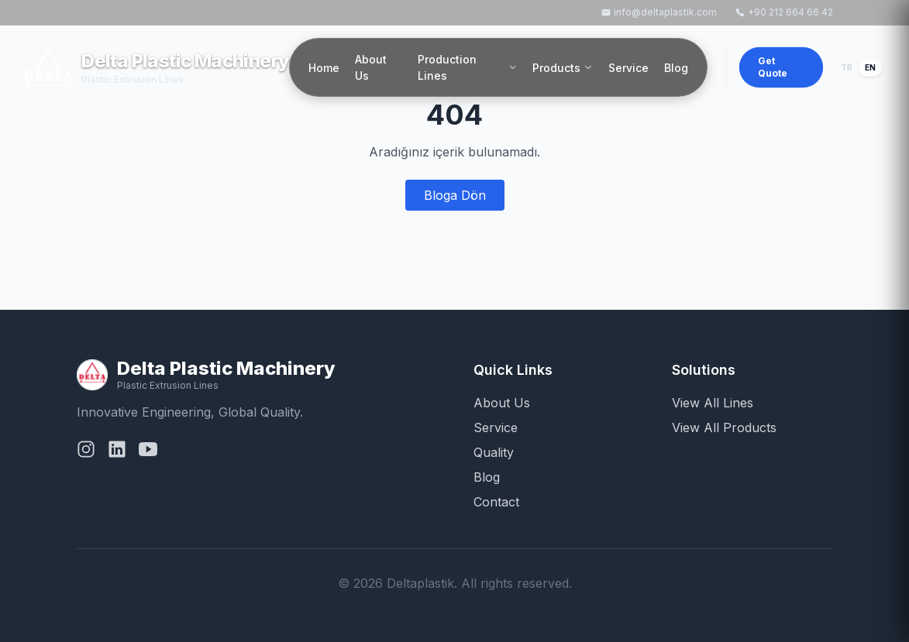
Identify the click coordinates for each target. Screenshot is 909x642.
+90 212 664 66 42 (784, 12)
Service (628, 67)
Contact (496, 502)
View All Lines (712, 402)
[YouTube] (148, 452)
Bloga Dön (455, 195)
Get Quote (772, 67)
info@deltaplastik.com (659, 12)
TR (846, 67)
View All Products (724, 427)
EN (870, 67)
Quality (493, 452)
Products (562, 67)
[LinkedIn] (117, 452)
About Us (371, 67)
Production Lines (467, 67)
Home (323, 67)
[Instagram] (86, 452)
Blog (676, 67)
